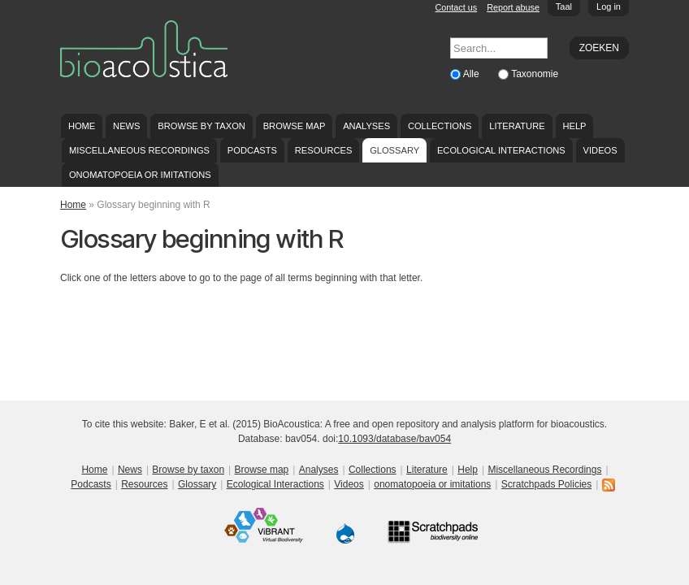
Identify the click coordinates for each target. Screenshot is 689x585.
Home (81, 126)
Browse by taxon (201, 126)
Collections (440, 126)
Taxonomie (534, 74)
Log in (608, 6)
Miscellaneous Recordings (139, 150)
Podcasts (252, 150)
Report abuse (513, 7)
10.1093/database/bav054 (394, 438)
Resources (323, 150)
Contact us (457, 7)
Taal (564, 6)
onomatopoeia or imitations (140, 175)
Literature (516, 126)
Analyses (366, 126)
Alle (472, 74)
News (126, 126)
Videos (600, 150)
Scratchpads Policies (546, 484)
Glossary (394, 150)
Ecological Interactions (501, 150)
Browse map (294, 126)
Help (574, 126)
